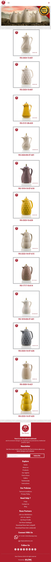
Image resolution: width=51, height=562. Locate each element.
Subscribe (37, 456)
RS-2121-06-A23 (26, 123)
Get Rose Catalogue (25, 522)
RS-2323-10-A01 (26, 89)
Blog (25, 506)
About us (25, 467)
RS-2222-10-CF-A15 (26, 254)
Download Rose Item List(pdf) (25, 525)
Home (25, 465)
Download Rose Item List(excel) (25, 528)
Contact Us (25, 504)
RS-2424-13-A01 (26, 58)
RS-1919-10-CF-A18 (26, 188)
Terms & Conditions (25, 491)
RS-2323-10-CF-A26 (26, 351)
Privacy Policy (25, 494)
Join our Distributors (25, 514)
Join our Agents (25, 517)
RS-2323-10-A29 (26, 220)
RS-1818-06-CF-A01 (26, 319)
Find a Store (25, 475)
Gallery (25, 478)
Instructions (25, 483)
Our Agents (25, 473)
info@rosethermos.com (26, 541)
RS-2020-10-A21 (26, 384)
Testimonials (25, 481)
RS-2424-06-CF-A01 (26, 155)
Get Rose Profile (25, 520)
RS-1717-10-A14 (26, 285)
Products (25, 470)
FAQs (25, 502)
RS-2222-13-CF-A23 (26, 416)
